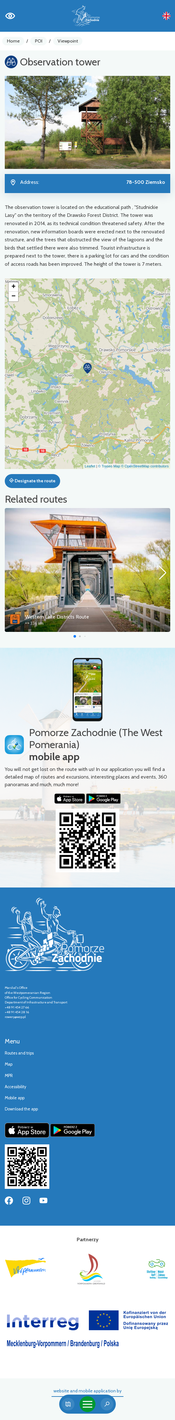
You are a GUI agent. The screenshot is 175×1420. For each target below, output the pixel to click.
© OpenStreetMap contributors (145, 466)
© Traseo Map (109, 466)
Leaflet (90, 466)
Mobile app (14, 1097)
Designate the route (32, 481)
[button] (87, 368)
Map (8, 1064)
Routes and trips (19, 1053)
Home (13, 41)
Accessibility (15, 1086)
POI (38, 41)
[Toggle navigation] (87, 1404)
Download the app (21, 1109)
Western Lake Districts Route (57, 617)
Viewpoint (68, 41)
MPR (9, 1075)
